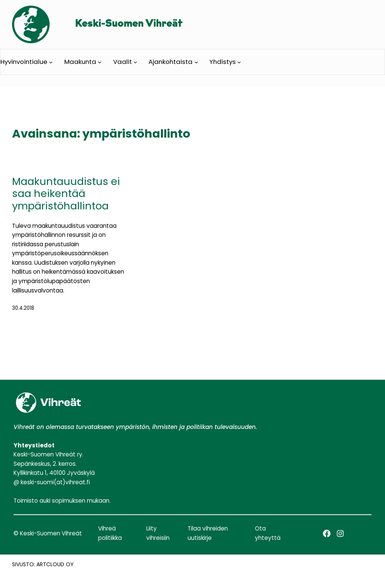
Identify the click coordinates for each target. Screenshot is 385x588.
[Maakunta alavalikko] (100, 62)
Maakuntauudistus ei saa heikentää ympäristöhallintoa (66, 194)
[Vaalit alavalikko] (135, 62)
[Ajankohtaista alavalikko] (196, 62)
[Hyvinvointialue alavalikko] (51, 62)
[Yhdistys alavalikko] (239, 62)
